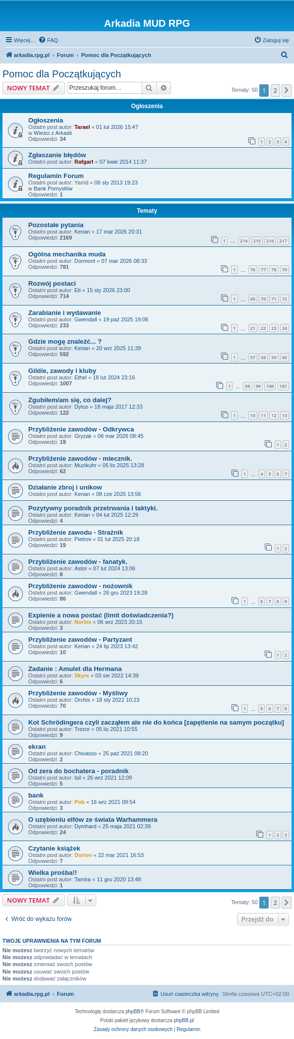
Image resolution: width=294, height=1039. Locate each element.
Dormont (84, 261)
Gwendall (85, 319)
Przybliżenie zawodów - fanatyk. (77, 561)
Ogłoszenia (45, 120)
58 (263, 357)
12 (273, 415)
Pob (79, 802)
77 (263, 269)
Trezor (82, 729)
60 (284, 357)
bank (36, 795)
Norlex (82, 622)
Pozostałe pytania (55, 225)
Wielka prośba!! (52, 872)
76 (252, 269)
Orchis (82, 700)
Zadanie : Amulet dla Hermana (75, 668)
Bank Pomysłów (53, 188)
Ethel (80, 377)
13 (284, 415)
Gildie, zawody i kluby (62, 370)
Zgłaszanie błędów (57, 155)
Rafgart (84, 162)
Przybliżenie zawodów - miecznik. (80, 458)
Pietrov (82, 539)
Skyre (81, 675)
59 (273, 357)
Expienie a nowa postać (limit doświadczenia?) (101, 615)
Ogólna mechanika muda (67, 254)
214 (243, 241)
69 (252, 299)
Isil (77, 778)
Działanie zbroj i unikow (65, 487)
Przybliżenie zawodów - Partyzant (80, 639)
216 (270, 241)
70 (263, 299)
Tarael (82, 127)
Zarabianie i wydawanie (64, 312)
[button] (287, 90)
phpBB (132, 1011)
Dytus (81, 407)
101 (283, 386)
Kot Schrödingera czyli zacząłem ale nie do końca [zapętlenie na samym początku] (156, 722)
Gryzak (83, 436)
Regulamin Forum (56, 176)
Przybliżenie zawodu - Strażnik (75, 532)
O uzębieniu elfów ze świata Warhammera (92, 819)
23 (273, 328)
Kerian (82, 232)
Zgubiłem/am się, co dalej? (70, 400)
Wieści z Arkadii (53, 133)
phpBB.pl (184, 1020)
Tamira (82, 879)
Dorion (83, 855)
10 (252, 415)
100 (270, 386)
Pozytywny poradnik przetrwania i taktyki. (93, 508)
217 (283, 241)
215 (257, 241)
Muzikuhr (85, 465)
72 (284, 299)
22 (263, 328)
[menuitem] (48, 40)
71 (273, 299)
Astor (80, 568)
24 (284, 328)
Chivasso (85, 753)
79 (284, 269)
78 (273, 269)
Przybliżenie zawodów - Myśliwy (78, 693)
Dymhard (85, 826)
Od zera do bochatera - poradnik (78, 771)
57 (252, 357)
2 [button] (275, 90)
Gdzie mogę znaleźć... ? (65, 341)
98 (247, 386)
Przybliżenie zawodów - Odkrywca (81, 429)
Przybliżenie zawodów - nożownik (80, 586)
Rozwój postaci (52, 283)
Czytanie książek (54, 848)
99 (258, 386)
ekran (37, 746)
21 (252, 328)
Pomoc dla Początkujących (61, 73)
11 (263, 415)
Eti (77, 290)
